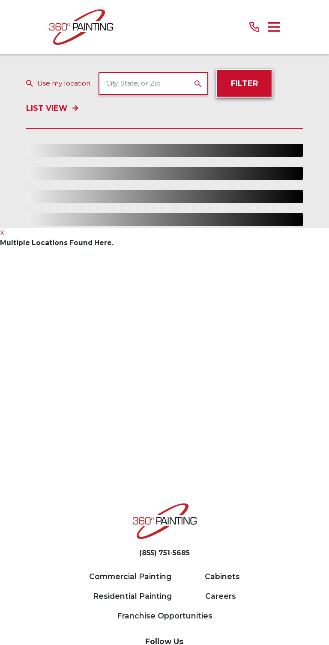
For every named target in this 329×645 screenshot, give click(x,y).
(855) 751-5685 (164, 553)
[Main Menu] (274, 27)
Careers (220, 596)
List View (52, 108)
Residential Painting (132, 596)
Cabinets (222, 576)
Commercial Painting (130, 576)
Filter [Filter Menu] (244, 83)
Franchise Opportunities (164, 615)
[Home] (81, 27)
